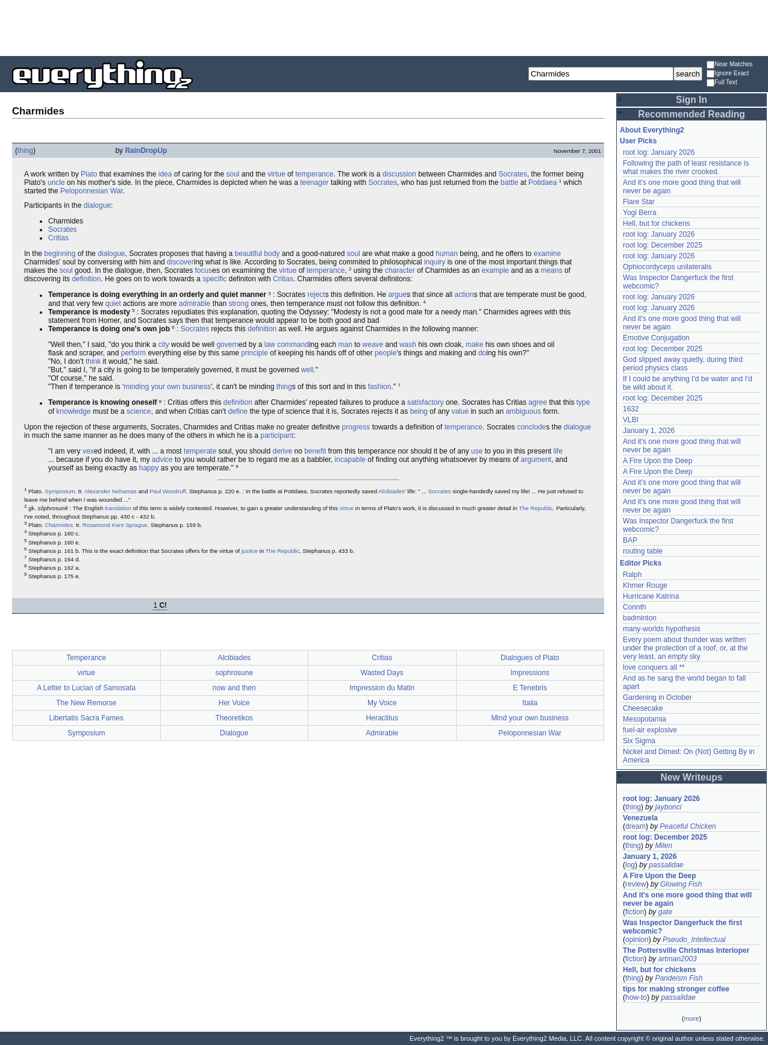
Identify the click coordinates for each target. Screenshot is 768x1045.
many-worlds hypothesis (662, 629)
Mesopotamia (644, 719)
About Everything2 (652, 130)
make (474, 344)
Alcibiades (391, 491)
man (345, 344)
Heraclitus (382, 718)
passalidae (666, 865)
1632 (631, 409)
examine (547, 253)
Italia (529, 703)
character (400, 270)
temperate (200, 451)
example (495, 270)
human (447, 253)
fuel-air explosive (650, 730)
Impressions (529, 673)
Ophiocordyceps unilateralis (667, 267)
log (630, 865)
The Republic (536, 508)
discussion (399, 174)
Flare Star (639, 202)
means (552, 270)
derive (282, 451)
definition (86, 279)
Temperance (86, 658)
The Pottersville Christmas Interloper (686, 950)
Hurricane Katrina (651, 596)
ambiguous (523, 411)
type (583, 403)
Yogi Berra (640, 212)
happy (149, 468)
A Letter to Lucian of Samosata (86, 688)
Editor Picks (640, 563)
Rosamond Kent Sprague (115, 525)
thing (25, 150)
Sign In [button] (691, 100)
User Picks (638, 141)
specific (214, 279)
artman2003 (677, 959)
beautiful (248, 253)
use (476, 451)
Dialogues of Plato (530, 658)
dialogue (97, 205)
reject (316, 295)
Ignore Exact (728, 74)
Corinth (634, 607)
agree (537, 403)
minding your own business (167, 386)
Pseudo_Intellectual (694, 939)
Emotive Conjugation (656, 338)
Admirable (382, 733)
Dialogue (234, 733)
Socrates (513, 174)
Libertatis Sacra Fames (86, 718)
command (293, 344)
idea (165, 174)
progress (356, 427)
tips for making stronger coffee (676, 989)
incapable (350, 459)
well (307, 370)
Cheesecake (643, 708)
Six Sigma (639, 741)
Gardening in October (657, 697)
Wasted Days (382, 673)
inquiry (434, 262)
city (163, 344)
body (271, 253)
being (419, 411)
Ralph (632, 574)
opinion (637, 939)
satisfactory (425, 403)
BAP (630, 540)
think (93, 361)
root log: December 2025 (662, 245)
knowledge (73, 411)
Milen (663, 845)
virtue (276, 174)
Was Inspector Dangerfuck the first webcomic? (682, 927)
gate (665, 912)
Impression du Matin (381, 688)
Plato (89, 174)
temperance (314, 174)
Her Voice (234, 703)
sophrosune (234, 673)
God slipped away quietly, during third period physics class (683, 363)
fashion (380, 386)
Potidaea (542, 182)
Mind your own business (530, 718)
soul (233, 174)
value (460, 411)
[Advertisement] (384, 27)
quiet (113, 303)
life (558, 451)
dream (635, 826)
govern (227, 344)
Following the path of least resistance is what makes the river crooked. (686, 167)
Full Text (722, 83)
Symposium (60, 491)
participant (276, 435)
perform (133, 353)
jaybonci (668, 807)
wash (407, 344)
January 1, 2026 (649, 430)
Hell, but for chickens (656, 223)
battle (509, 182)
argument (535, 459)
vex (88, 451)
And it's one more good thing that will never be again (687, 899)
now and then (234, 688)
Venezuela (640, 818)
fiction (634, 912)
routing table (643, 551)
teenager (314, 182)
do (482, 353)
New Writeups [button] (692, 777)
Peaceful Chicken (688, 826)
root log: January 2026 (659, 152)
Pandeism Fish (678, 978)
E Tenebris (530, 688)
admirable (195, 303)
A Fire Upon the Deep (657, 461)
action (464, 295)
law (269, 344)
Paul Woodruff (167, 491)
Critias (58, 238)
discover (180, 262)
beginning (59, 253)
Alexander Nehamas (110, 491)
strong (239, 303)
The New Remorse (86, 703)
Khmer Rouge (645, 585)
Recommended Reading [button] (691, 114)
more (691, 1018)
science (138, 411)
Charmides (58, 525)
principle (254, 353)
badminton (640, 618)
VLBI (630, 420)
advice (162, 459)
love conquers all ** (654, 667)
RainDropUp (146, 150)
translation (118, 508)
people (385, 353)
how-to (636, 997)
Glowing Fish (681, 884)
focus (204, 270)
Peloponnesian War (91, 191)
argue (397, 295)
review (635, 884)
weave (373, 344)
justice (250, 550)
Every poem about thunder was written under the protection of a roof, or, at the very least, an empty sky (685, 648)
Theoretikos (234, 718)
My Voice (382, 703)
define (238, 411)
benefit (315, 451)
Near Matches (729, 65)
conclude (531, 427)
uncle (56, 182)
